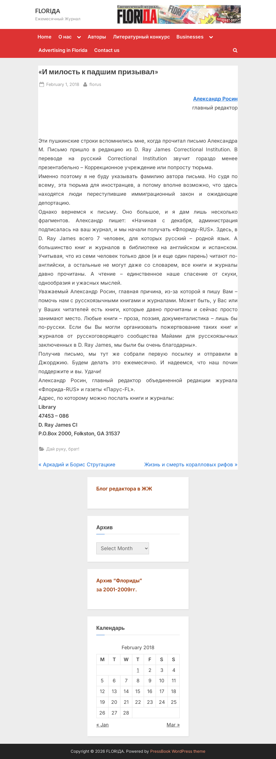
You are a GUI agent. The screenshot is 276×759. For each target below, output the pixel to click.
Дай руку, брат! (62, 448)
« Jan (102, 725)
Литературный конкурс (141, 37)
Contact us (107, 50)
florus (95, 84)
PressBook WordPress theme (177, 751)
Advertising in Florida (62, 50)
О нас (65, 37)
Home (45, 37)
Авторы (97, 37)
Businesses (190, 37)
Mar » (173, 725)
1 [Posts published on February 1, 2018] (138, 670)
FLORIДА (47, 10)
